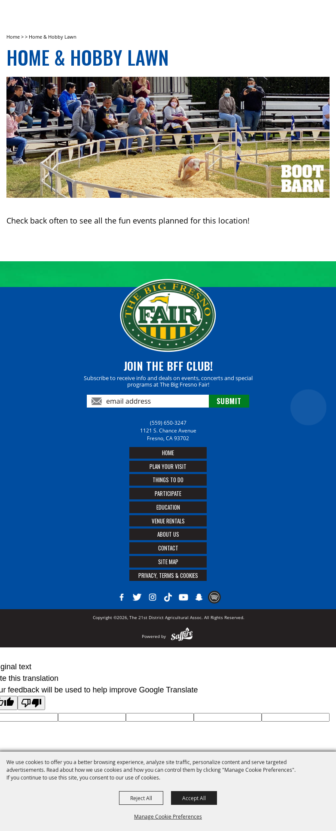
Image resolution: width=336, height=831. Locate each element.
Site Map (168, 561)
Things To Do (168, 479)
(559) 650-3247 (168, 422)
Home (13, 36)
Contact (168, 548)
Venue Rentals (168, 521)
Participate (168, 493)
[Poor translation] (31, 703)
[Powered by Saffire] (182, 636)
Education (168, 507)
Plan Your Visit (168, 466)
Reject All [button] (141, 798)
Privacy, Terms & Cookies (168, 575)
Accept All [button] (194, 798)
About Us (168, 534)
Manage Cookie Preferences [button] (168, 816)
